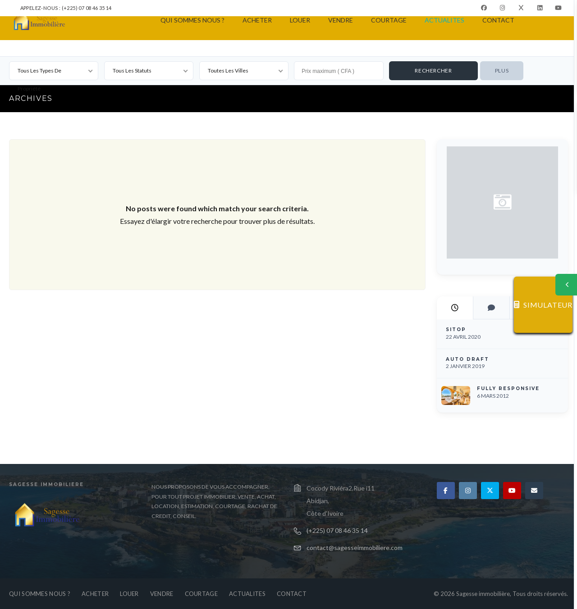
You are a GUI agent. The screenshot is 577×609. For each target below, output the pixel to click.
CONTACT (498, 20)
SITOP (456, 329)
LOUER (300, 20)
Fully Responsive (508, 388)
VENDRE (340, 20)
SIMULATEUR (543, 304)
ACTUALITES (444, 20)
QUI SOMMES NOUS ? (192, 20)
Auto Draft (467, 359)
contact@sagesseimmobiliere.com (355, 547)
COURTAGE (389, 20)
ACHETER (257, 20)
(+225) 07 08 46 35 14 (337, 530)
